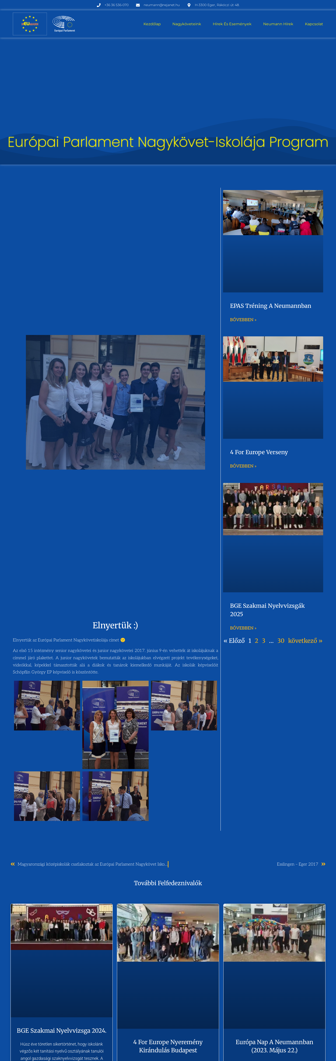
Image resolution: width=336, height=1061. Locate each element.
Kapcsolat (314, 24)
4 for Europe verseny (259, 452)
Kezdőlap (152, 24)
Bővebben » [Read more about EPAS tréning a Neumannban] (243, 319)
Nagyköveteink (186, 24)
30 (280, 640)
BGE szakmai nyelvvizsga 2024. (61, 1030)
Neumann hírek (278, 24)
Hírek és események (232, 24)
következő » (305, 640)
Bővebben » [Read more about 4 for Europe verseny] (243, 466)
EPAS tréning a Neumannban (270, 305)
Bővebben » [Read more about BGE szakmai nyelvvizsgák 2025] (243, 628)
